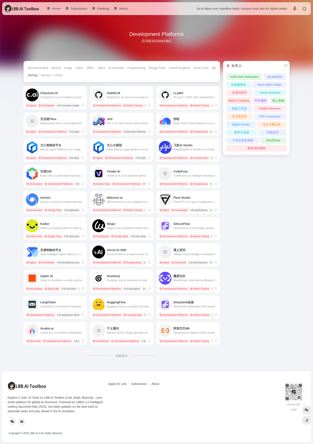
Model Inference (270, 108)
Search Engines (179, 68)
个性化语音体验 (242, 140)
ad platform (275, 76)
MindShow (273, 140)
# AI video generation (75, 236)
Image (68, 68)
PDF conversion (270, 116)
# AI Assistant (69, 288)
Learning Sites (199, 158)
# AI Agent (74, 158)
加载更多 (122, 355)
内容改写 (272, 132)
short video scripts (269, 84)
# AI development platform (71, 262)
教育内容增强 (256, 148)
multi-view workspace (244, 76)
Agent (101, 68)
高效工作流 (239, 108)
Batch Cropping (238, 100)
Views (59, 75)
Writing (55, 68)
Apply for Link (117, 384)
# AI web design (139, 236)
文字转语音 (239, 116)
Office (90, 68)
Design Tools (157, 68)
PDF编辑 (261, 100)
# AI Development (198, 262)
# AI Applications (73, 210)
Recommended (38, 68)
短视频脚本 (238, 84)
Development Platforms (107, 105)
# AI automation (132, 288)
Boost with (179, 262)
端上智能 (278, 100)
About (155, 384)
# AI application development (72, 315)
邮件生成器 (241, 132)
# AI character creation (69, 105)
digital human (241, 124)
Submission (139, 384)
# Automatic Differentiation (137, 131)
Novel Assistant (270, 92)
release (46, 75)
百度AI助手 (239, 92)
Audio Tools (201, 68)
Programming (136, 68)
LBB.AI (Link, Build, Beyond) (46, 433)
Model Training (133, 105)
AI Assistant (116, 68)
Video (79, 68)
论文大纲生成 (272, 124)
